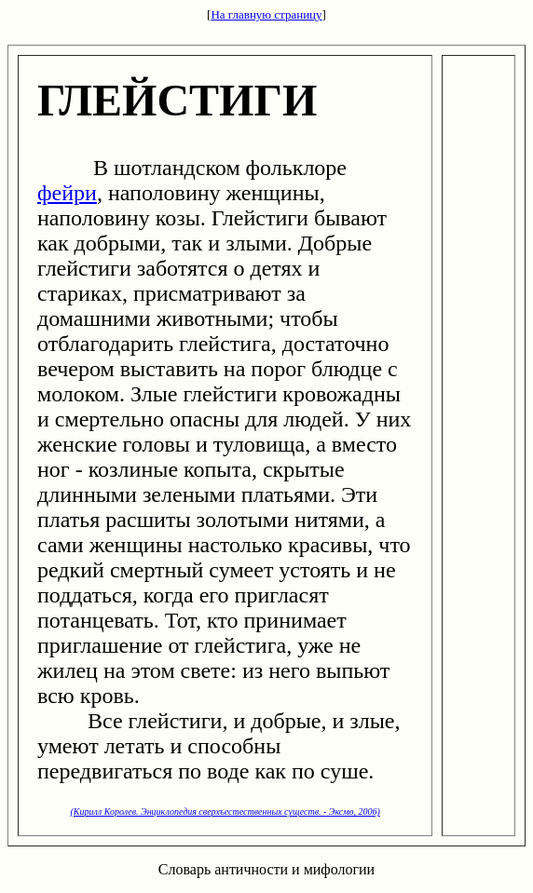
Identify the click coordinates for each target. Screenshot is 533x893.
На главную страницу (266, 14)
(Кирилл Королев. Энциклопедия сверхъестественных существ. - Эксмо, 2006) (225, 811)
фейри (67, 193)
